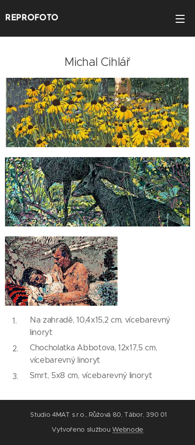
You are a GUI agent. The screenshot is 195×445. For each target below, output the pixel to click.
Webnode (127, 429)
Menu (180, 18)
